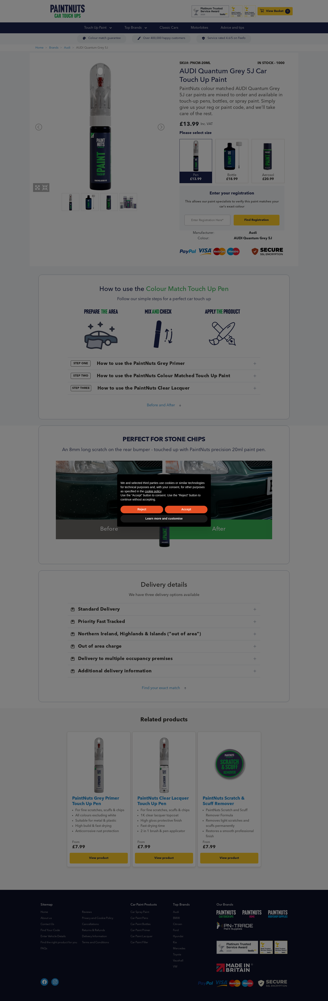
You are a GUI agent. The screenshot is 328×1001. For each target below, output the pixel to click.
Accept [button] (186, 509)
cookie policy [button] (153, 491)
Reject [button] (141, 509)
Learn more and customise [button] (164, 518)
